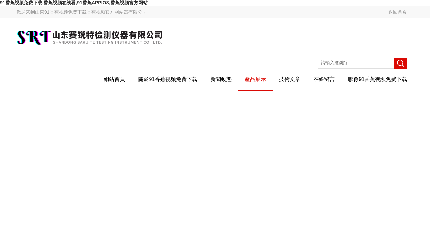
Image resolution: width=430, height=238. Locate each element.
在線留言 (324, 79)
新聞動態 (221, 79)
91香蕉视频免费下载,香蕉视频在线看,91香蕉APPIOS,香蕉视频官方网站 (74, 2)
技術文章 (289, 79)
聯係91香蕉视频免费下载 (377, 79)
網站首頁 (114, 79)
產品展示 (255, 79)
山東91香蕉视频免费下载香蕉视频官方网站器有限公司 (91, 12)
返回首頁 (397, 12)
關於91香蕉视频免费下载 (167, 79)
